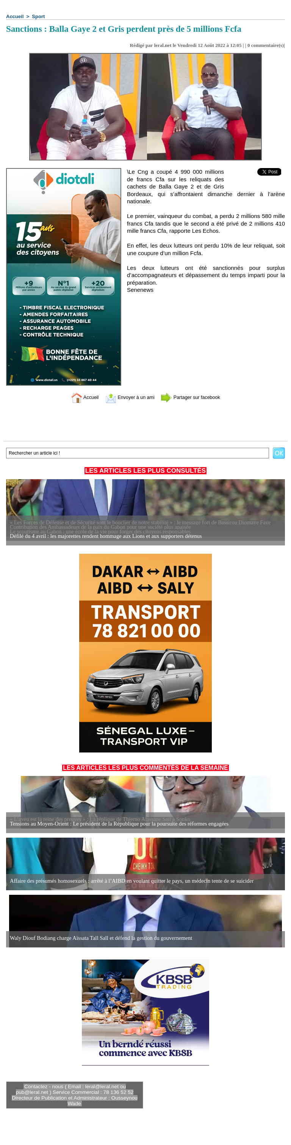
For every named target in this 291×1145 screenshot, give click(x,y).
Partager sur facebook (195, 397)
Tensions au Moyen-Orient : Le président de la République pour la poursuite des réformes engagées (115, 824)
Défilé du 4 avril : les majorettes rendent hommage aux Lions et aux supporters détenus (102, 536)
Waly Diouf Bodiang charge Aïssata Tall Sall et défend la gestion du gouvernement (98, 938)
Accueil (14, 16)
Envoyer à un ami (126, 397)
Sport (38, 16)
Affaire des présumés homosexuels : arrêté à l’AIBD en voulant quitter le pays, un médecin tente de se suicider (127, 881)
